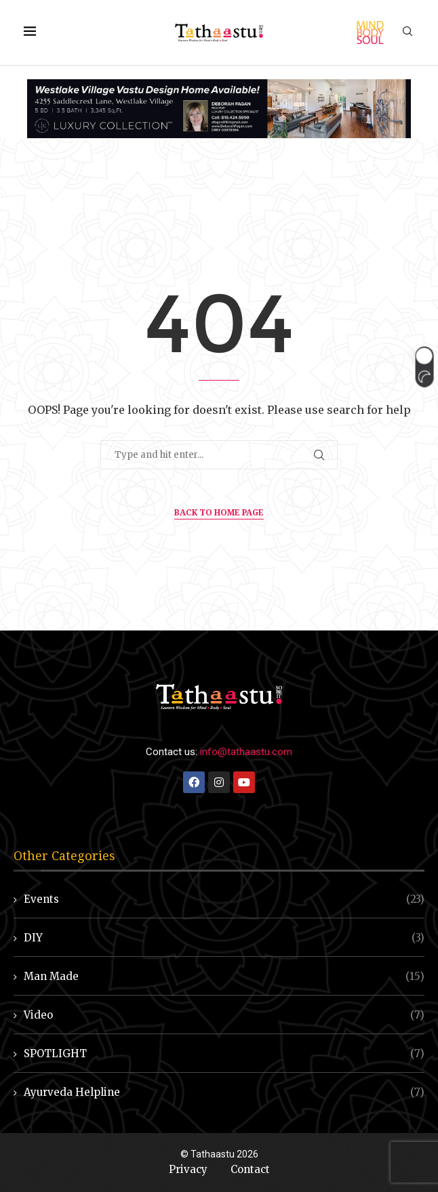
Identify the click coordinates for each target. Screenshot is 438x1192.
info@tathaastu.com (246, 752)
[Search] (407, 32)
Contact (250, 1169)
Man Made (224, 976)
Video (224, 1015)
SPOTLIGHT (224, 1053)
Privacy (188, 1169)
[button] (424, 367)
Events (224, 899)
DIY (224, 938)
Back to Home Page (219, 512)
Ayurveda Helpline (224, 1092)
